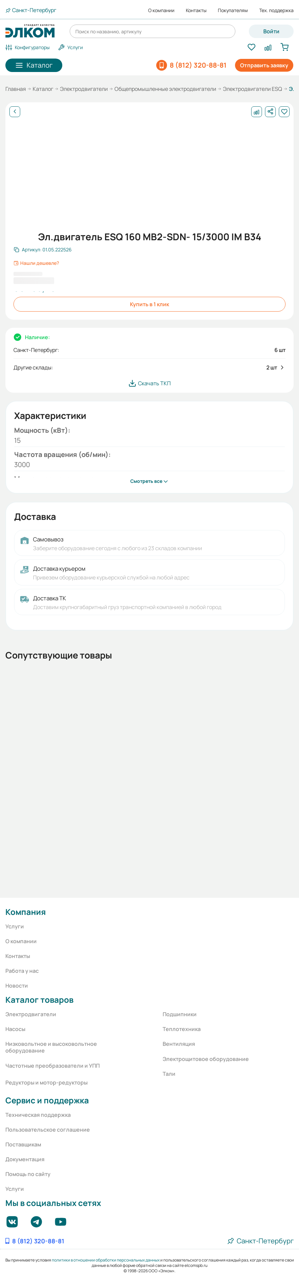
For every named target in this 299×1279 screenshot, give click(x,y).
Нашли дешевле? (36, 263)
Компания (25, 911)
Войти (271, 31)
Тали (169, 1073)
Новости (16, 985)
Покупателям (233, 10)
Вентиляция (179, 1043)
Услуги (14, 926)
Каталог (43, 89)
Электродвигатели (84, 89)
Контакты (196, 10)
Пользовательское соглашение (47, 1129)
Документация (24, 1159)
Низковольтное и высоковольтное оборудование (51, 1047)
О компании (161, 10)
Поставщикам (23, 1144)
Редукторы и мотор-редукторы (46, 1082)
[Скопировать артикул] (43, 249)
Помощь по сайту (28, 1174)
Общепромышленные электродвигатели (165, 89)
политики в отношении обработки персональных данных (106, 1260)
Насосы (15, 1029)
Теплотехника (182, 1029)
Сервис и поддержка (47, 1100)
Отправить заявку (264, 65)
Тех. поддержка (276, 10)
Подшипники (180, 1014)
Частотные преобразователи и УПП (52, 1065)
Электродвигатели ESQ (252, 89)
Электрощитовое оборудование (206, 1059)
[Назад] (14, 111)
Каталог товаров (39, 999)
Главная (15, 89)
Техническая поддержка (38, 1114)
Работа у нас (22, 970)
